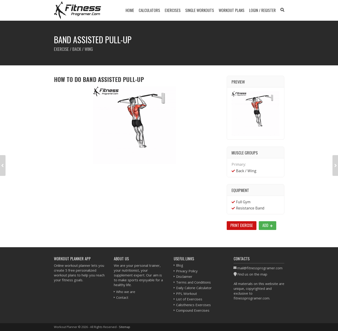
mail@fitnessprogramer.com (259, 268)
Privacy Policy (187, 271)
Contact (122, 297)
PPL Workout (186, 293)
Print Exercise (241, 225)
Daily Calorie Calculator (194, 287)
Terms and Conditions (193, 282)
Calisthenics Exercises (193, 304)
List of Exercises (189, 299)
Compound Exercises (192, 310)
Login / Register (262, 10)
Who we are (125, 291)
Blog (179, 265)
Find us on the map (252, 274)
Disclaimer (184, 276)
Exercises (173, 10)
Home (130, 10)
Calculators (149, 10)
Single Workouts (199, 10)
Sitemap (124, 327)
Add (267, 225)
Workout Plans (231, 10)
